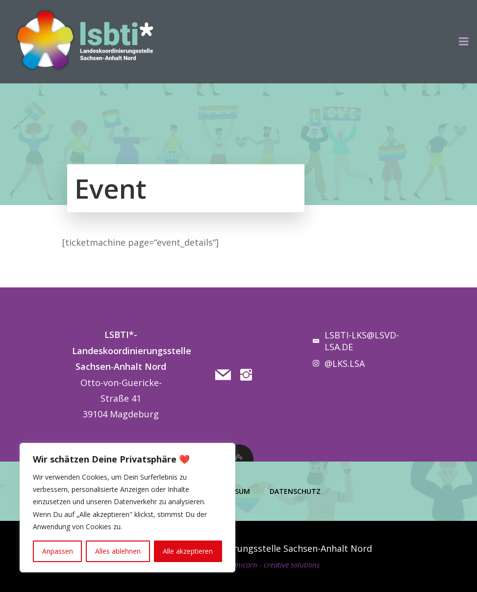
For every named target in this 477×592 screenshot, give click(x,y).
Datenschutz (295, 491)
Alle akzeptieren (188, 551)
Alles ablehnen (118, 551)
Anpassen (57, 551)
